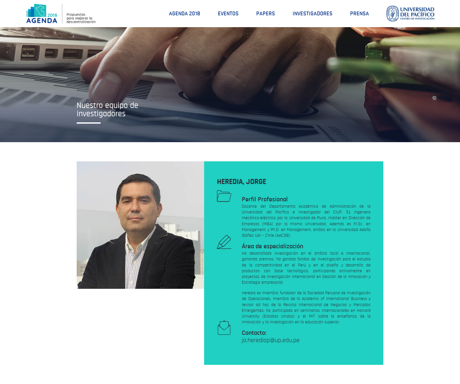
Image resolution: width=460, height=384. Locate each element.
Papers (265, 14)
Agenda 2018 (184, 14)
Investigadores (313, 14)
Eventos (228, 14)
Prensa (359, 14)
